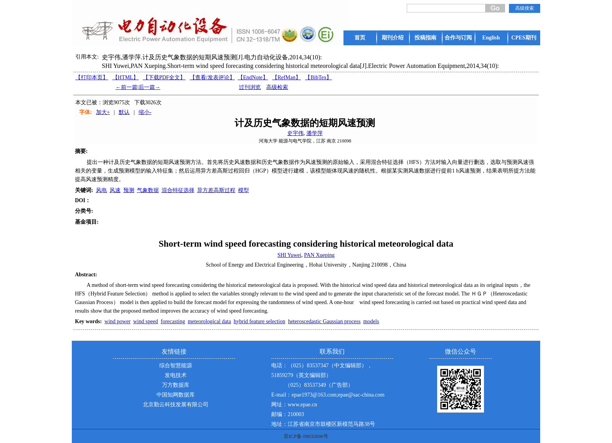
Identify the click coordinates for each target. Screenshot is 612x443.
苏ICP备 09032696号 (306, 436)
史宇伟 (295, 133)
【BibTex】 (318, 77)
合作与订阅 (458, 38)
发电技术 (176, 375)
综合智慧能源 (175, 365)
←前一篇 (126, 87)
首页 (359, 38)
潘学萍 (314, 133)
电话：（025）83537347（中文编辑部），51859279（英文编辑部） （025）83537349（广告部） (321, 375)
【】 (212, 77)
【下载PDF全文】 (164, 77)
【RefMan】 (286, 77)
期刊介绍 (393, 38)
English (491, 38)
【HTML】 (125, 77)
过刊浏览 (250, 87)
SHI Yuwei (289, 255)
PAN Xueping (319, 255)
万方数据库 (175, 385)
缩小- (145, 112)
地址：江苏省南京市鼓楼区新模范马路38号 (323, 424)
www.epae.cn (302, 404)
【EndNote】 (253, 77)
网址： (279, 404)
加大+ (103, 112)
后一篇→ (149, 87)
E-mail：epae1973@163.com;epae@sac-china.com (327, 395)
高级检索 (277, 87)
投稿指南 (425, 38)
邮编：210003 (287, 414)
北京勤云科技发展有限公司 (175, 404)
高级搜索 (524, 8)
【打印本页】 (91, 77)
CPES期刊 (523, 38)
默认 (124, 112)
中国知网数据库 (176, 395)
